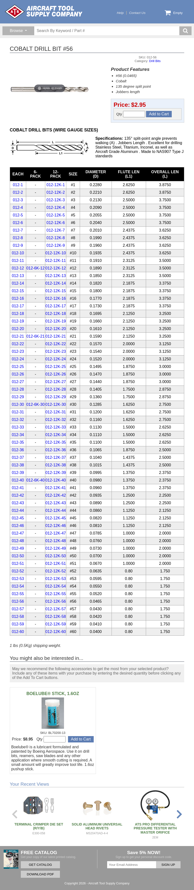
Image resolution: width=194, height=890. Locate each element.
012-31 (18, 412)
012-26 (18, 374)
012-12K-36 (56, 450)
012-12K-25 (56, 367)
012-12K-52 (56, 571)
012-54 (18, 586)
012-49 (18, 548)
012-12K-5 (55, 215)
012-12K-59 (56, 624)
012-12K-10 (56, 253)
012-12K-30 (56, 404)
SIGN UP (168, 865)
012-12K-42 (56, 495)
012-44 (18, 510)
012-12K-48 (56, 541)
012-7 (18, 230)
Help (120, 13)
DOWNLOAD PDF (40, 874)
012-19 (18, 321)
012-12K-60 (56, 632)
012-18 (18, 313)
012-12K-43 (56, 503)
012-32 (18, 420)
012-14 (18, 283)
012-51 (18, 563)
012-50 (18, 556)
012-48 (18, 541)
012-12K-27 (56, 382)
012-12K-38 (56, 465)
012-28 (18, 389)
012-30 (18, 404)
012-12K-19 (56, 321)
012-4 (18, 207)
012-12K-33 (56, 427)
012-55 (18, 594)
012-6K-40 (35, 480)
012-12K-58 (56, 616)
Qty (130, 114)
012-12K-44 (56, 510)
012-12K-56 (56, 601)
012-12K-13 (56, 276)
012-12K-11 (56, 260)
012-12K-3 (55, 200)
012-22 (18, 344)
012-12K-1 (55, 185)
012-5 (18, 215)
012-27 (18, 382)
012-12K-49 (56, 548)
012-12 (18, 268)
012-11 (18, 260)
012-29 (18, 397)
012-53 (18, 579)
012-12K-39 (56, 473)
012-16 (18, 298)
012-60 (18, 632)
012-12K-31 (56, 412)
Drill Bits (154, 61)
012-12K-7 (55, 230)
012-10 (18, 253)
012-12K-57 (56, 609)
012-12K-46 (56, 526)
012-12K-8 (55, 238)
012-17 (18, 306)
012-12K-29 (56, 397)
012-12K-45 (56, 518)
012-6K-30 (35, 404)
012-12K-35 (56, 442)
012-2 (18, 192)
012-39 (18, 473)
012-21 (18, 336)
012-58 (18, 616)
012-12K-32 (56, 420)
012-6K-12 (35, 268)
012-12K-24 (56, 359)
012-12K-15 (56, 291)
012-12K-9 (55, 245)
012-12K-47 (56, 533)
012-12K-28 (56, 389)
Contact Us (137, 13)
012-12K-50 (56, 556)
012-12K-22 (56, 344)
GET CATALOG (40, 865)
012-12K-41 (56, 488)
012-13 (18, 276)
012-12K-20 (56, 329)
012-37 (18, 457)
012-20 (18, 329)
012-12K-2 (55, 192)
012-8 (18, 238)
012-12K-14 (56, 283)
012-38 (18, 465)
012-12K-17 (56, 306)
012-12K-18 (56, 313)
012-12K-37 (56, 457)
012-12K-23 (56, 351)
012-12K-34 (56, 435)
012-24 (18, 359)
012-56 (18, 601)
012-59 (18, 624)
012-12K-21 (56, 336)
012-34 (18, 435)
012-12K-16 (56, 298)
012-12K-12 (56, 268)
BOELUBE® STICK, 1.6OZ (52, 693)
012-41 (18, 488)
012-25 (18, 367)
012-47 (18, 533)
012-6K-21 (35, 336)
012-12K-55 (56, 594)
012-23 (18, 351)
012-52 (18, 571)
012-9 (18, 245)
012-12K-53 (56, 579)
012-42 (18, 495)
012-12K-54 (56, 586)
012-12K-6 (55, 223)
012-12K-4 (55, 207)
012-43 (18, 503)
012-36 (18, 450)
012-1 (18, 185)
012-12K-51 (56, 563)
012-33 (18, 427)
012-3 (18, 200)
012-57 (18, 609)
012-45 (18, 518)
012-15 (18, 291)
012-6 (18, 223)
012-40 (18, 480)
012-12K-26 (56, 374)
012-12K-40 (56, 480)
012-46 (18, 526)
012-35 (18, 442)
